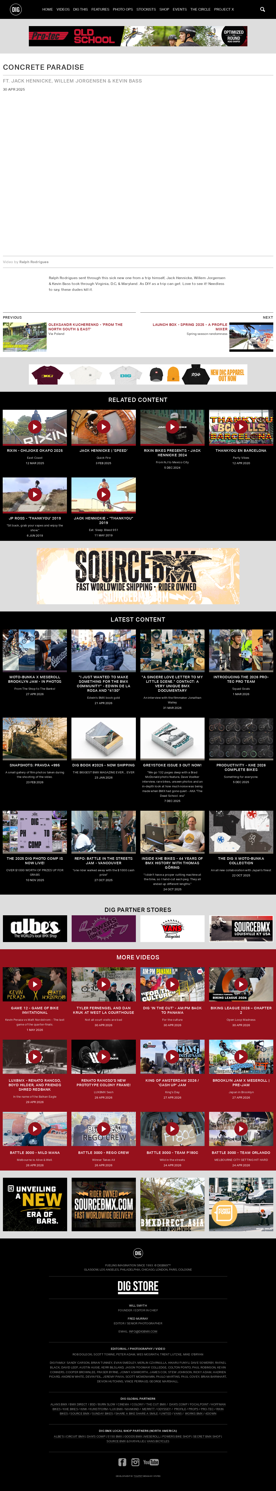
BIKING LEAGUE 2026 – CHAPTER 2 (241, 1010)
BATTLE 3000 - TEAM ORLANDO (241, 1153)
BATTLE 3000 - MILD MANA (35, 1153)
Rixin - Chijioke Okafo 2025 (35, 450)
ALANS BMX (58, 1404)
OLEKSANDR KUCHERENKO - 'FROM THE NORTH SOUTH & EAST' (85, 326)
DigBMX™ (164, 1265)
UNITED (165, 1413)
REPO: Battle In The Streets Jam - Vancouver (104, 860)
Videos (63, 9)
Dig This (80, 9)
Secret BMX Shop (207, 1436)
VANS (178, 1413)
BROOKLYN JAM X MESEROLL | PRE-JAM (241, 1082)
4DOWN (211, 1413)
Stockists (146, 9)
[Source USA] (241, 928)
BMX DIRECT (78, 1404)
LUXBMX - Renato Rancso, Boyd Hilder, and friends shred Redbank (35, 1085)
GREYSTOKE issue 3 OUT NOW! (172, 765)
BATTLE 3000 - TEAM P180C (172, 1153)
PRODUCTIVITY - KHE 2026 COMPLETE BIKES (241, 767)
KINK (83, 1409)
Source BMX (116, 1441)
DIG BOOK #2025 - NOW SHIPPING (103, 765)
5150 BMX (114, 1436)
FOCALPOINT (199, 1404)
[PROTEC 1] (138, 36)
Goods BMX (133, 1436)
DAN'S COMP (178, 1404)
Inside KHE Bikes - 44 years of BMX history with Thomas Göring (172, 863)
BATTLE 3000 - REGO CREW (103, 1153)
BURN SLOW (106, 1404)
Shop (164, 9)
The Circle (200, 9)
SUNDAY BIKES (102, 1413)
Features (100, 9)
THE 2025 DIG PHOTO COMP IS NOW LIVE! (35, 860)
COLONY (138, 1404)
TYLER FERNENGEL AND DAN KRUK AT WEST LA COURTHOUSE (103, 1010)
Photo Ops (123, 9)
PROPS (193, 1409)
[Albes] (35, 928)
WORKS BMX (194, 1413)
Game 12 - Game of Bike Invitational (35, 1010)
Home (47, 9)
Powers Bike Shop (176, 1436)
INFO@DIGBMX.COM (143, 1331)
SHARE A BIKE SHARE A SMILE (136, 1413)
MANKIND (132, 1409)
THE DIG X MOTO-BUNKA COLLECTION (241, 860)
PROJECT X (224, 9)
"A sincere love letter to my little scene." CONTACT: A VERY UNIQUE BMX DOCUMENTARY (172, 684)
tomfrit (138, 1476)
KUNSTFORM (98, 1409)
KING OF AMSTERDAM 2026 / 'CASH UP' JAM (172, 1082)
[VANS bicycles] (172, 928)
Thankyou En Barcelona (241, 450)
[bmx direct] (172, 1204)
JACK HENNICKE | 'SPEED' (104, 450)
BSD (92, 1404)
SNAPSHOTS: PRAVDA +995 (35, 765)
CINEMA (123, 1404)
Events (180, 9)
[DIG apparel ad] (138, 374)
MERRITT (148, 1409)
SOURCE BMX (79, 1413)
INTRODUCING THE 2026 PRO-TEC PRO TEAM (241, 679)
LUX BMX (116, 1409)
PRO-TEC (207, 1409)
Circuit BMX (75, 1436)
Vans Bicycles (158, 1441)
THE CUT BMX (156, 1404)
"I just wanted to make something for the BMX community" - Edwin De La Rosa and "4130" (103, 684)
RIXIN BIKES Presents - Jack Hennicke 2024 (172, 452)
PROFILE (180, 1409)
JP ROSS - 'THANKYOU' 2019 (35, 518)
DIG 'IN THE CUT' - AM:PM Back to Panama (172, 1010)
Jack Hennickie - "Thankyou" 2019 (103, 520)
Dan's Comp (96, 1436)
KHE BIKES (70, 1409)
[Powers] (104, 928)
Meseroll (152, 1436)
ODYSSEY (164, 1409)
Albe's (59, 1436)
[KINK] (35, 1204)
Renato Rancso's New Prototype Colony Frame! (103, 1082)
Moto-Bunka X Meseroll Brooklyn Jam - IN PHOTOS (35, 679)
